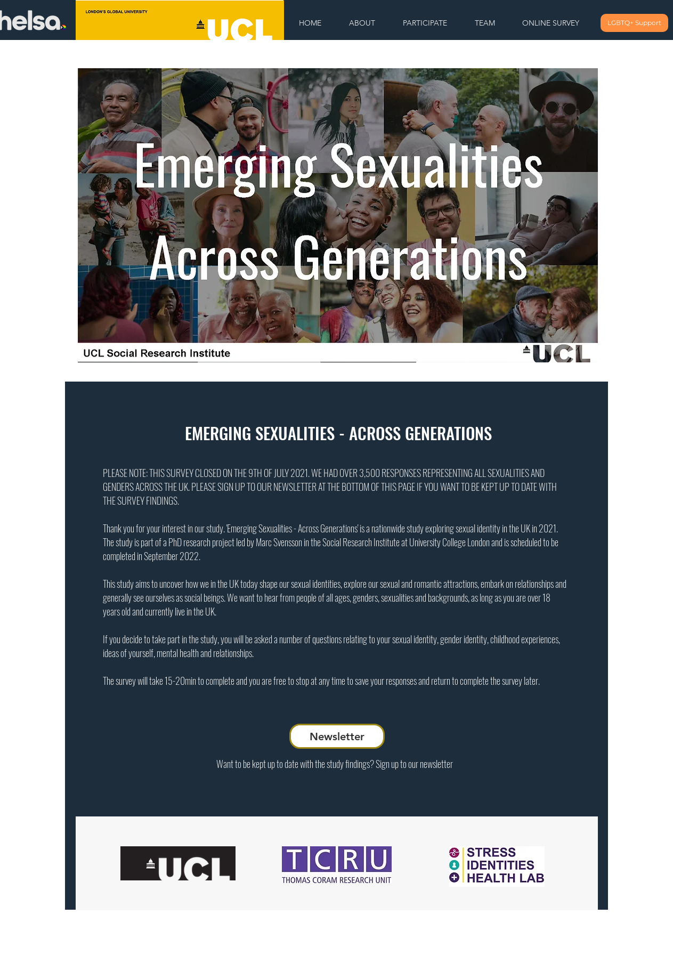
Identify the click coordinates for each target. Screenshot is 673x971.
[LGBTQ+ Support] (634, 23)
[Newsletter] (337, 736)
